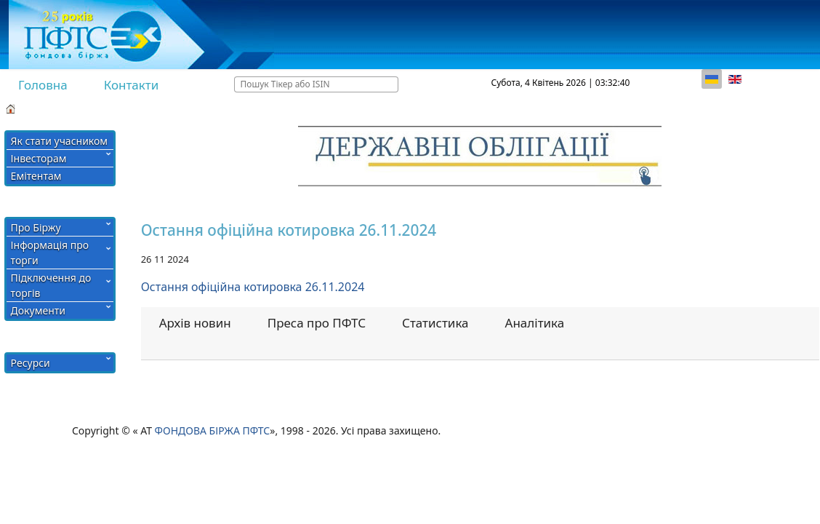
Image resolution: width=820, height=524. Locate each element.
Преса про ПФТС (317, 322)
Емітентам (36, 176)
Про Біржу (36, 227)
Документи (38, 310)
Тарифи (440, 108)
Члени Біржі (303, 108)
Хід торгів (125, 108)
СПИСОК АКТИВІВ (210, 108)
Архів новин (195, 322)
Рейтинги (377, 108)
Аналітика (535, 322)
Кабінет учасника (530, 108)
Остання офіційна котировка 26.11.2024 (253, 287)
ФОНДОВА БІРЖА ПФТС (212, 430)
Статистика (435, 322)
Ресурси (30, 363)
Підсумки (57, 108)
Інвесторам (39, 158)
